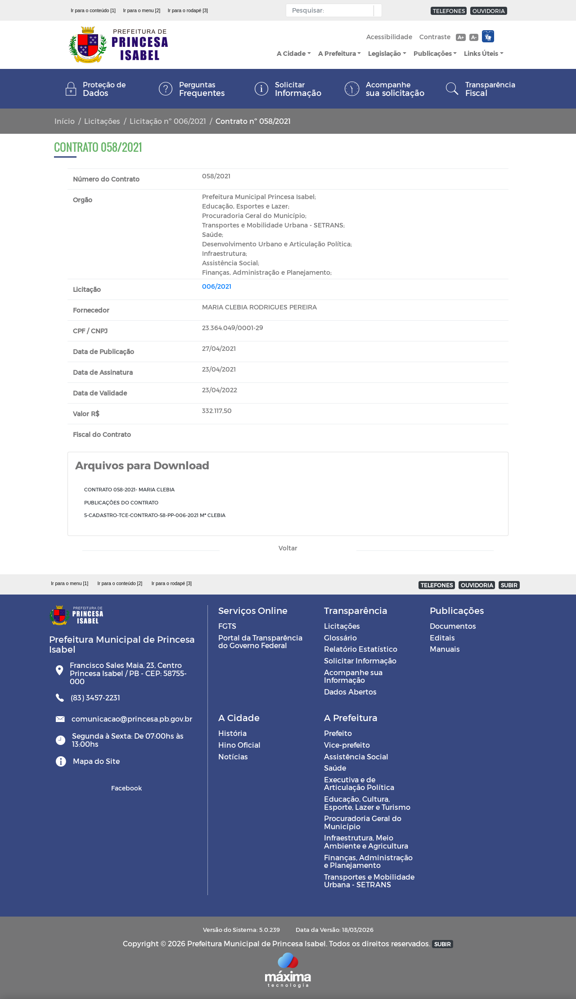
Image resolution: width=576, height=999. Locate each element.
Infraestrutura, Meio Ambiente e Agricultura (366, 841)
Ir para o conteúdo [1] (93, 10)
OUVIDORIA (488, 11)
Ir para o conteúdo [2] (119, 583)
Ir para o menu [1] (69, 583)
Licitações (102, 121)
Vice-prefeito (347, 744)
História (232, 733)
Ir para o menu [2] (141, 10)
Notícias (233, 756)
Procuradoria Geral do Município (362, 822)
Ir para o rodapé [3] (188, 10)
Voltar (288, 548)
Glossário (340, 637)
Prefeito (338, 733)
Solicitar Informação (360, 660)
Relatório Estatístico (360, 649)
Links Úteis (481, 53)
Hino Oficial (239, 744)
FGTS (227, 626)
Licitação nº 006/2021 (168, 121)
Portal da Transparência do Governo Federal (260, 641)
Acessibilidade (389, 37)
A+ (461, 37)
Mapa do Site (96, 761)
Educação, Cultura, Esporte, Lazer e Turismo (367, 803)
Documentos (453, 626)
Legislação (384, 53)
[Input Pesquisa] (332, 10)
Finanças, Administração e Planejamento (368, 861)
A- (474, 37)
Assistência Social (356, 756)
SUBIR (509, 585)
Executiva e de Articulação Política (359, 783)
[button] (376, 10)
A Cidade (291, 53)
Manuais (445, 649)
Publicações (433, 53)
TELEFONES (449, 11)
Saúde (335, 767)
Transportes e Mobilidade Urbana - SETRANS (369, 880)
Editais (442, 637)
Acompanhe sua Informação (353, 676)
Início (64, 121)
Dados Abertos (350, 691)
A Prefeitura (337, 53)
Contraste (434, 37)
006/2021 (216, 286)
